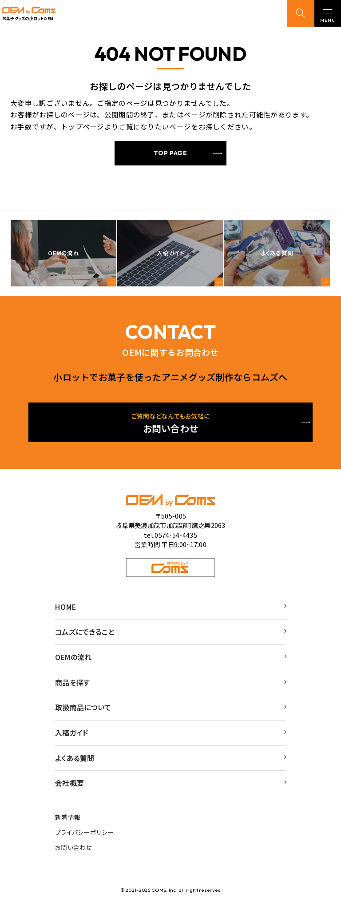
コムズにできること (87, 634)
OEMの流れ (75, 661)
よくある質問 (76, 766)
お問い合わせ (73, 860)
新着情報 (67, 828)
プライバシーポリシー (84, 844)
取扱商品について (85, 714)
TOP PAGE (170, 153)
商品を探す (73, 687)
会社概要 (70, 793)
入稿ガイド (73, 740)
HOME (67, 608)
